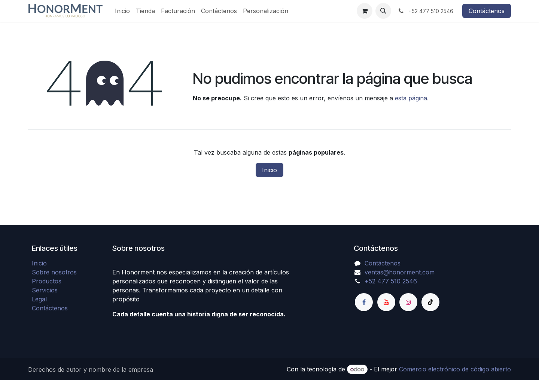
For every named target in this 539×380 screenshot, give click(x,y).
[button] (383, 11)
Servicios (45, 290)
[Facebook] (364, 302)
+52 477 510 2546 (391, 281)
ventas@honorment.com (400, 272)
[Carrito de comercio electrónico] (364, 11)
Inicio (269, 170)
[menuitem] (122, 10)
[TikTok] (430, 302)
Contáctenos (487, 11)
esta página (411, 98)
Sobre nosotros (54, 272)
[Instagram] (408, 302)
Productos (46, 281)
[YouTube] (386, 302)
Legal (39, 299)
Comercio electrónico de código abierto (455, 369)
